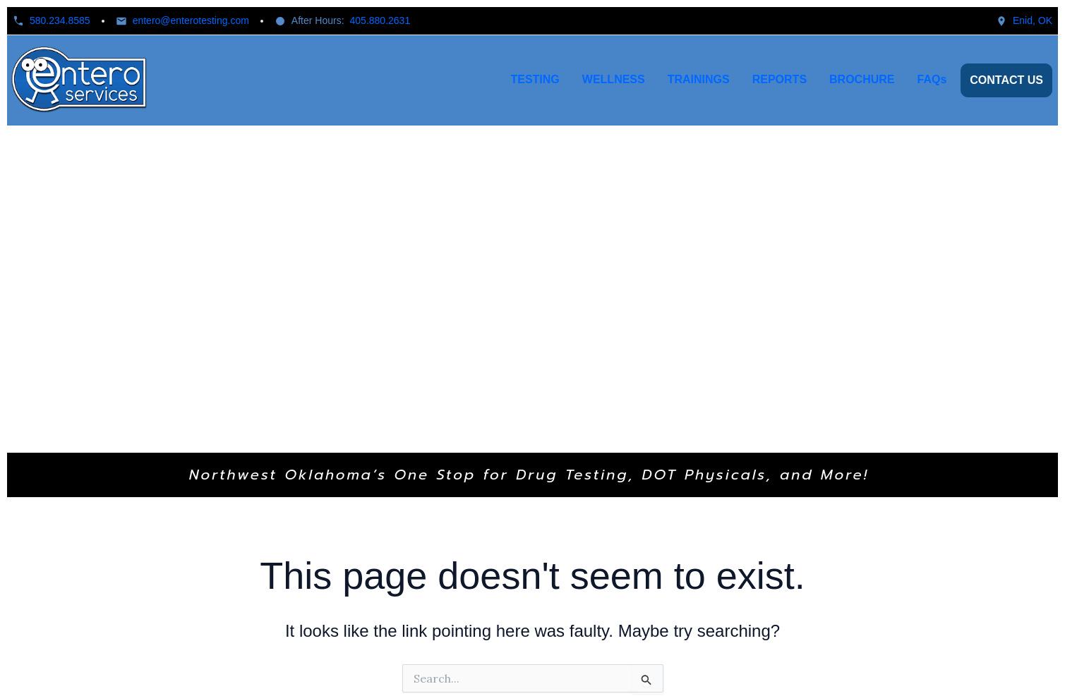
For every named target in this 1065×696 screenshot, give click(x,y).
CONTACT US (1006, 80)
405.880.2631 (380, 20)
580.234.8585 (60, 20)
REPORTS (779, 79)
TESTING (534, 79)
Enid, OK (1032, 20)
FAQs (932, 79)
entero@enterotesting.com (191, 20)
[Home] (80, 80)
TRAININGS (699, 79)
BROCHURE (861, 79)
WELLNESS (613, 79)
